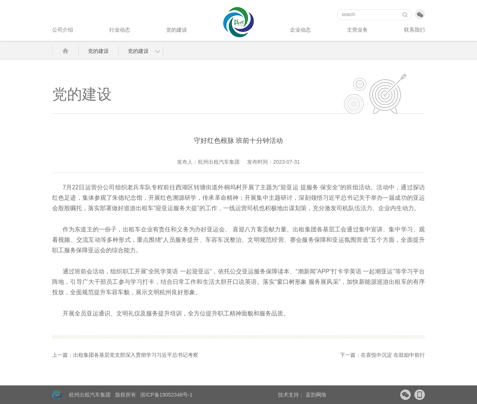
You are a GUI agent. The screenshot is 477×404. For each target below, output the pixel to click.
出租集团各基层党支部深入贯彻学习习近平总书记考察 (135, 355)
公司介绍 (62, 30)
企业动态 (300, 30)
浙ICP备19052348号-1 (166, 395)
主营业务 (357, 30)
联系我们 (414, 30)
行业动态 (119, 30)
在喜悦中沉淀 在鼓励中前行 (393, 355)
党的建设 (176, 30)
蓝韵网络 (315, 395)
